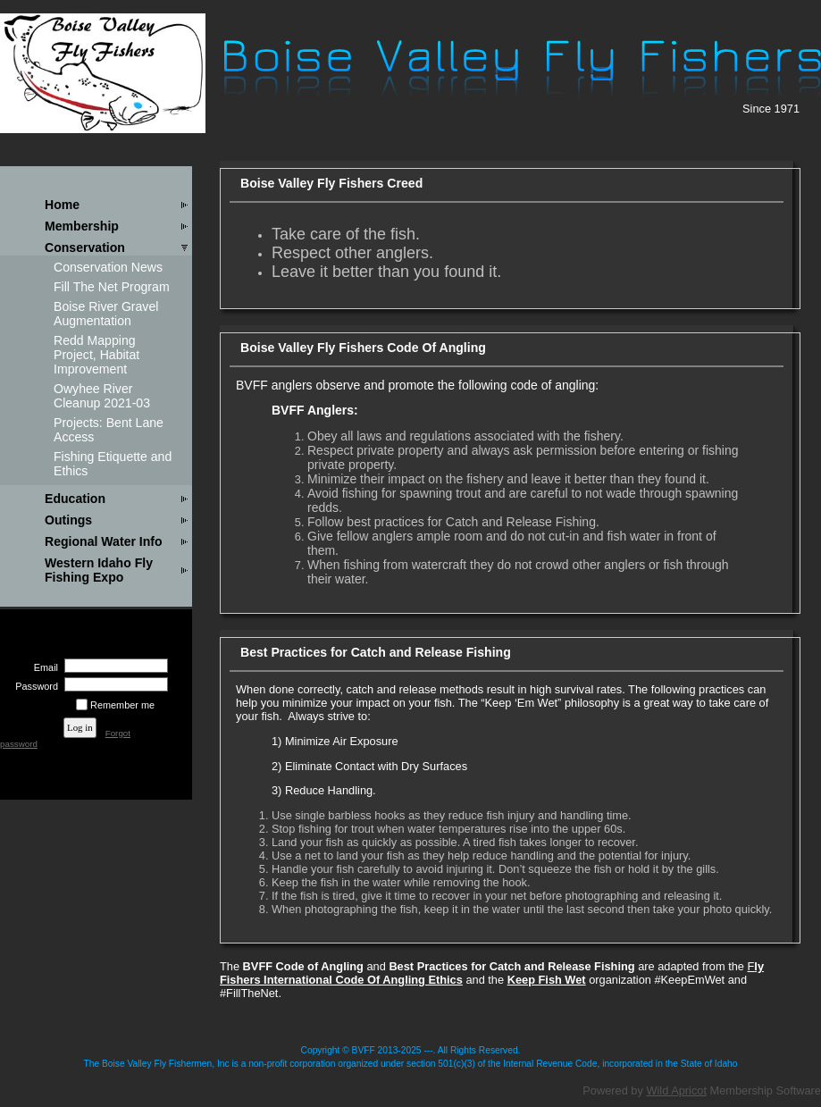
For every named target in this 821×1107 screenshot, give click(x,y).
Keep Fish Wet (546, 979)
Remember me (122, 705)
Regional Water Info (104, 541)
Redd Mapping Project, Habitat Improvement (96, 354)
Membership (82, 226)
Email (43, 667)
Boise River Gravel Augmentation (106, 313)
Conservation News (108, 267)
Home (62, 204)
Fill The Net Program (112, 287)
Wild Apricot (676, 1090)
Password (33, 686)
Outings (68, 520)
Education (75, 498)
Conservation (85, 247)
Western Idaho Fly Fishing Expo (99, 570)
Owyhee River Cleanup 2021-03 (102, 396)
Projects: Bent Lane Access (108, 429)
